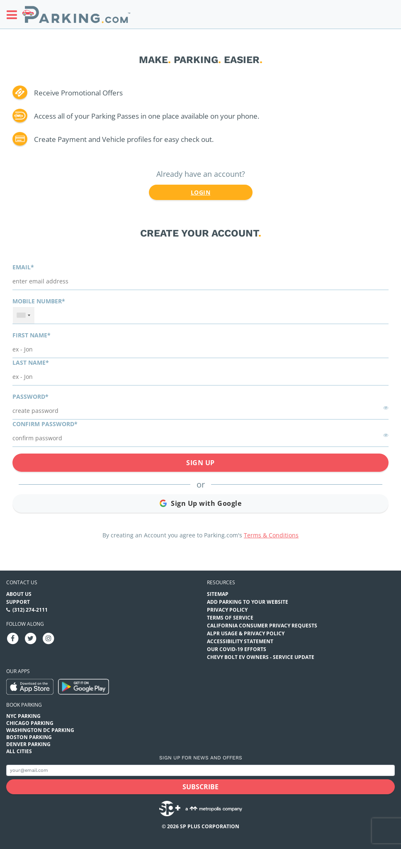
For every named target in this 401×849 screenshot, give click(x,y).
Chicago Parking (29, 723)
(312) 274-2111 (30, 609)
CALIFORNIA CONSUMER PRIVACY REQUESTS (262, 625)
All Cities (19, 751)
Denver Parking (28, 744)
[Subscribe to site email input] (200, 770)
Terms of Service (230, 617)
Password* (30, 396)
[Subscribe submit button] (200, 786)
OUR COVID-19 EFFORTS (236, 649)
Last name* (30, 362)
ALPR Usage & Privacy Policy (245, 633)
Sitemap (217, 594)
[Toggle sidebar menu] (14, 14)
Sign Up (200, 462)
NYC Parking (23, 716)
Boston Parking (29, 737)
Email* (23, 267)
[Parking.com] (76, 14)
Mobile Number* (38, 301)
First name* (31, 335)
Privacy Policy (227, 609)
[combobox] (23, 315)
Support (18, 601)
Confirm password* (45, 424)
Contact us (21, 582)
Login (200, 192)
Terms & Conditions (271, 535)
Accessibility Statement (240, 641)
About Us (19, 594)
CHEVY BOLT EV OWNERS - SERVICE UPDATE (260, 657)
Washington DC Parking (40, 730)
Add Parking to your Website (247, 601)
